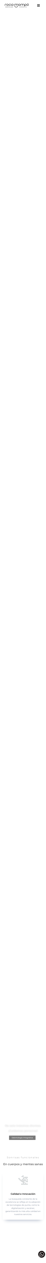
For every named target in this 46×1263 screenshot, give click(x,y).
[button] (38, 5)
